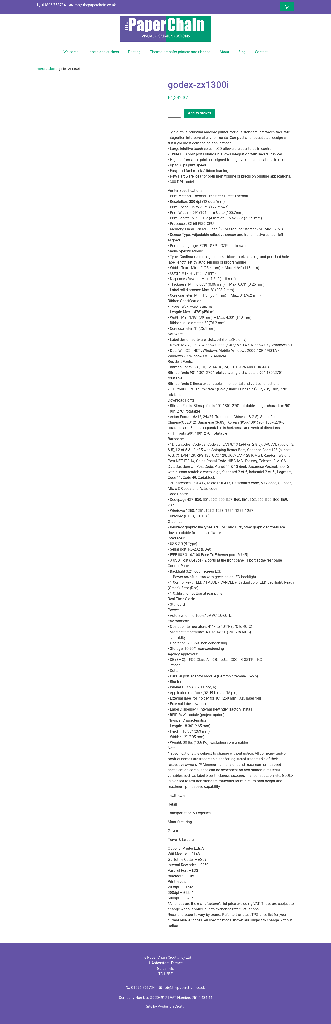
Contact (261, 52)
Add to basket (199, 113)
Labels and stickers (103, 52)
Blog (242, 52)
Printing (134, 52)
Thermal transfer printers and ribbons (180, 52)
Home (41, 69)
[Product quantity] (174, 113)
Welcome (70, 52)
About (224, 52)
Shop (52, 69)
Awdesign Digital (171, 1006)
